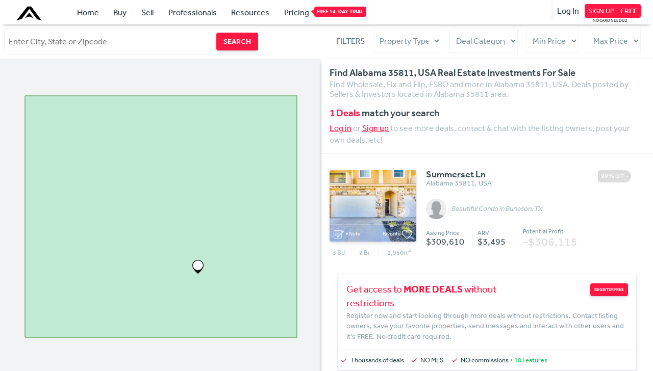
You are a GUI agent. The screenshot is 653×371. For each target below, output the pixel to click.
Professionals (192, 12)
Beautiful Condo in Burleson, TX (496, 209)
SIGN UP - (612, 10)
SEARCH (237, 41)
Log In (568, 11)
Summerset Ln (456, 174)
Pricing (296, 12)
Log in (340, 128)
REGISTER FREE (609, 289)
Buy (120, 12)
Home (88, 12)
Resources (250, 12)
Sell (147, 12)
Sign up (375, 128)
